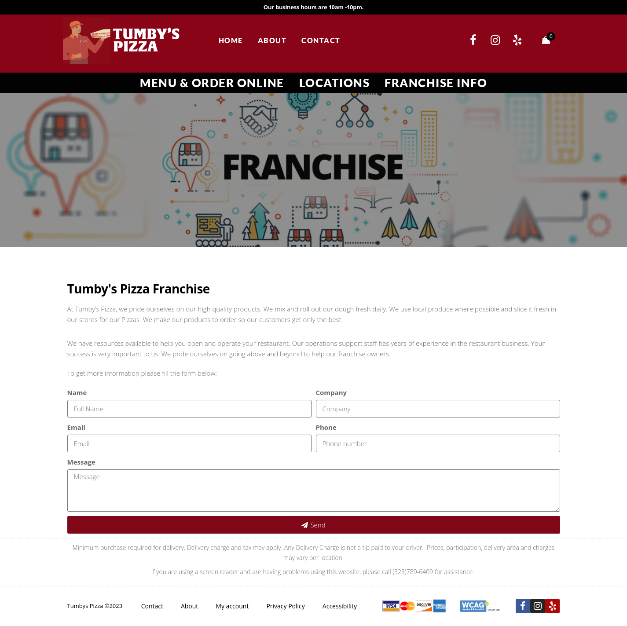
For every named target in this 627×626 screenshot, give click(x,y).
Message (81, 462)
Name (77, 392)
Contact (321, 40)
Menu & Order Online (212, 83)
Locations (334, 83)
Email (76, 427)
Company (331, 392)
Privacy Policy (285, 606)
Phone (326, 427)
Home (231, 40)
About (272, 40)
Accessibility (340, 606)
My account (232, 606)
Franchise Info (436, 83)
